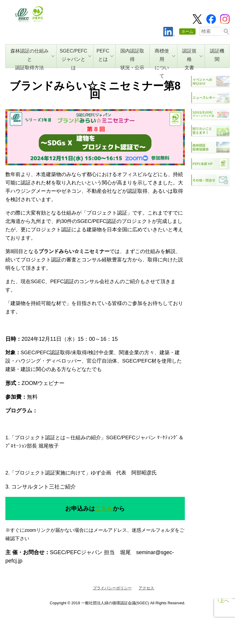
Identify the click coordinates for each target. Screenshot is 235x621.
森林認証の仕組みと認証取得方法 (32, 58)
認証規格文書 (192, 58)
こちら (104, 508)
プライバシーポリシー (112, 588)
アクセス (146, 588)
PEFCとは (104, 55)
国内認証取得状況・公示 (132, 58)
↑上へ (223, 600)
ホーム (187, 31)
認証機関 (217, 55)
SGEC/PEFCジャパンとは (76, 58)
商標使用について (165, 58)
